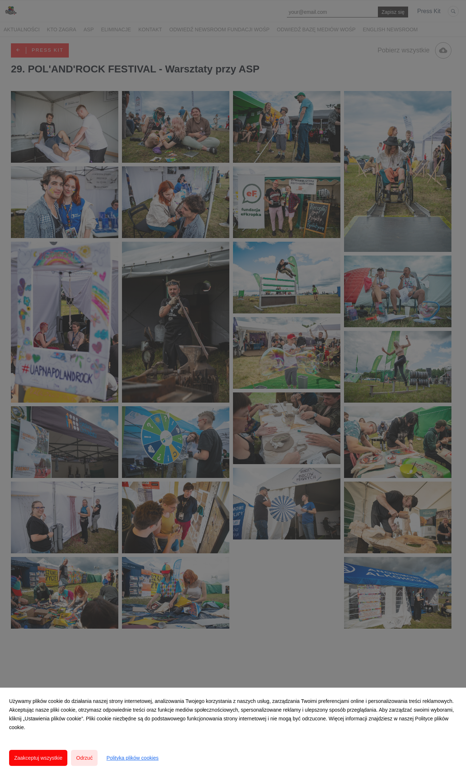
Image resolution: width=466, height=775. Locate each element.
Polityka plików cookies (132, 758)
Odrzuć (84, 758)
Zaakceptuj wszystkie (38, 758)
